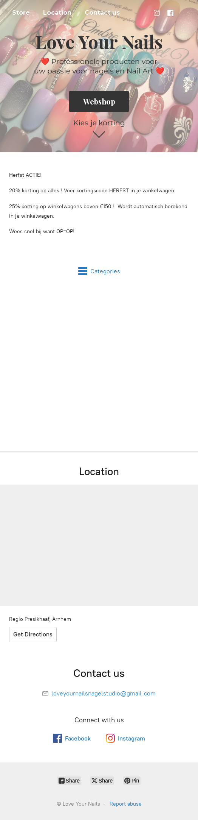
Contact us (102, 12)
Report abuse (126, 804)
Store (21, 12)
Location (57, 12)
